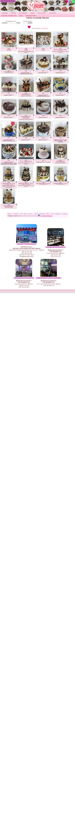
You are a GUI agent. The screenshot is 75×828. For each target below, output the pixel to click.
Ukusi (21, 15)
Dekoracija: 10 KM (43, 72)
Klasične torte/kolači (8, 15)
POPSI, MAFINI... (42, 13)
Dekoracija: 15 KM (8, 117)
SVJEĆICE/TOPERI (31, 15)
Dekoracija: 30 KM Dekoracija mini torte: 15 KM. (9, 140)
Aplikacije (52, 13)
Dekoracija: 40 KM (60, 95)
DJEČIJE (32, 13)
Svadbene (4, 13)
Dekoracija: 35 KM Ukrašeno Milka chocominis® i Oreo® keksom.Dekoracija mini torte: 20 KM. (9, 163)
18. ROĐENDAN (23, 13)
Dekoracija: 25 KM (60, 72)
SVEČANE (13, 13)
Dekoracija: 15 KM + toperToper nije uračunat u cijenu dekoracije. (60, 140)
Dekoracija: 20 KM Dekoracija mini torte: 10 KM (43, 96)
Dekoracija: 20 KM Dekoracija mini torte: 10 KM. (26, 73)
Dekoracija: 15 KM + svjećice (43, 162)
